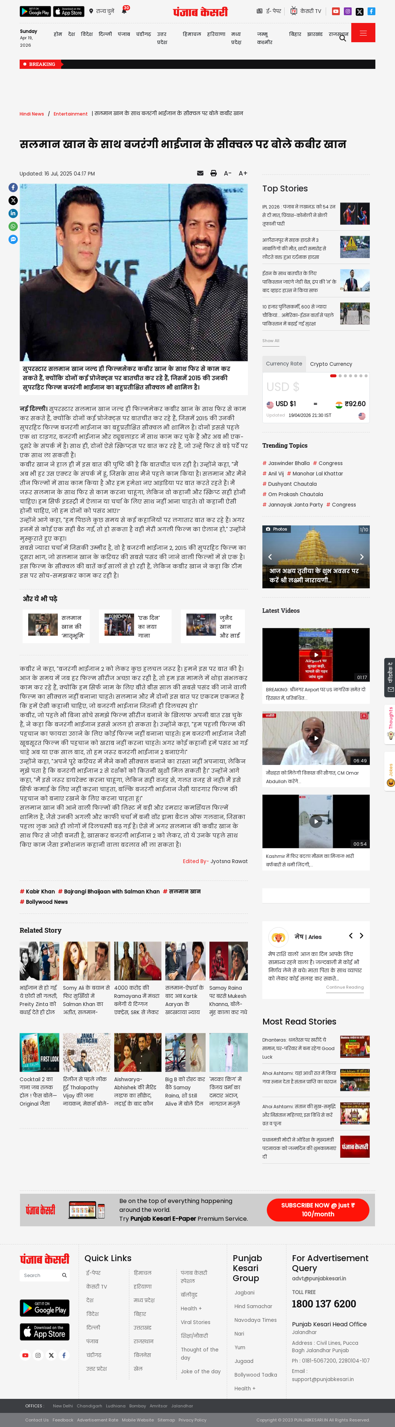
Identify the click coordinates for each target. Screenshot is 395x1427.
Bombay (137, 1406)
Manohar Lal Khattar (315, 473)
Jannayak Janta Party (292, 504)
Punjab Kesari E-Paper (164, 1218)
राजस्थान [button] (339, 34)
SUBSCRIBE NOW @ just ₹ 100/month (318, 1210)
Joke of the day (201, 1371)
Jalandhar (182, 1406)
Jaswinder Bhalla (286, 463)
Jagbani (245, 1292)
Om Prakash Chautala (292, 494)
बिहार (295, 34)
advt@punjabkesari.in (319, 1278)
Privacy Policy (192, 1420)
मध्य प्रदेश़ (236, 38)
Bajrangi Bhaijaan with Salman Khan (109, 891)
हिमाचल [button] (192, 34)
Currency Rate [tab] (284, 363)
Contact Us (37, 1420)
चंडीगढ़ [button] (143, 34)
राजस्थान (143, 1341)
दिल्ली (105, 34)
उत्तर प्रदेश (162, 38)
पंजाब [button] (124, 34)
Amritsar (158, 1406)
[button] (270, 556)
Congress (328, 463)
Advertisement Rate (97, 1420)
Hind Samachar (253, 1306)
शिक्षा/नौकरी (194, 1336)
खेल (138, 1369)
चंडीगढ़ (93, 1355)
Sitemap (166, 1420)
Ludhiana (116, 1406)
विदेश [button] (87, 34)
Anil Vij (273, 473)
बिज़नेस (142, 1355)
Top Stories (285, 188)
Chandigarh (89, 1406)
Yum (240, 1347)
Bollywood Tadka (256, 1374)
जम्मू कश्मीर (264, 38)
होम (58, 34)
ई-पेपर (93, 1273)
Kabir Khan (37, 891)
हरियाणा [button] (216, 34)
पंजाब (92, 1341)
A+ (243, 173)
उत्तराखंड (143, 1327)
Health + (191, 1308)
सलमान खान (181, 891)
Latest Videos (281, 610)
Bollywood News (44, 902)
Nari (239, 1333)
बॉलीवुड (189, 1295)
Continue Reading (345, 987)
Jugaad (244, 1361)
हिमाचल (143, 1273)
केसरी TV (96, 1286)
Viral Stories (195, 1322)
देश (89, 1300)
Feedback (63, 1420)
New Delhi (63, 1406)
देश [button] (71, 34)
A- (228, 173)
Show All (270, 341)
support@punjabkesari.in (323, 1379)
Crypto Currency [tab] (331, 364)
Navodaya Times (256, 1320)
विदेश (92, 1314)
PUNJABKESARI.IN (311, 1420)
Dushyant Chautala (289, 484)
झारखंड (315, 34)
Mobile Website (138, 1420)
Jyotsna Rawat (229, 861)
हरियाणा (143, 1286)
